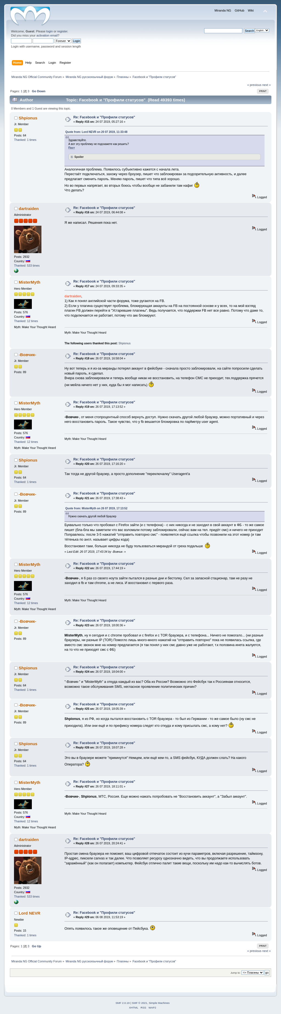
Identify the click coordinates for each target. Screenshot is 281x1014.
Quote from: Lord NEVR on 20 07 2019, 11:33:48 (96, 131)
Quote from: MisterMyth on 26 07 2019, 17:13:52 (96, 508)
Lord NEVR (29, 913)
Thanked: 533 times (27, 265)
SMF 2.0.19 (123, 1002)
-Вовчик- (27, 354)
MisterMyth (29, 282)
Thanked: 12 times (26, 321)
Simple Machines (159, 1002)
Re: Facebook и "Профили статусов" (104, 117)
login (49, 31)
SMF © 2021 (139, 1002)
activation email (47, 35)
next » (266, 84)
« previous (254, 84)
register (62, 31)
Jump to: (236, 972)
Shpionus (28, 118)
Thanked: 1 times (25, 139)
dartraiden (29, 208)
